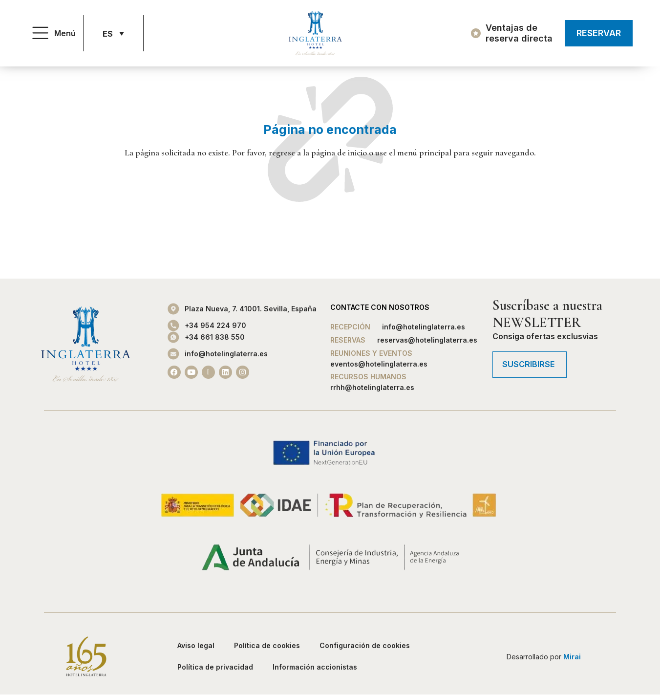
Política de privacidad (215, 667)
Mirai (572, 656)
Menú (65, 33)
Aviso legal (195, 645)
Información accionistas (315, 667)
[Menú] (40, 33)
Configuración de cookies (364, 645)
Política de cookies (267, 645)
